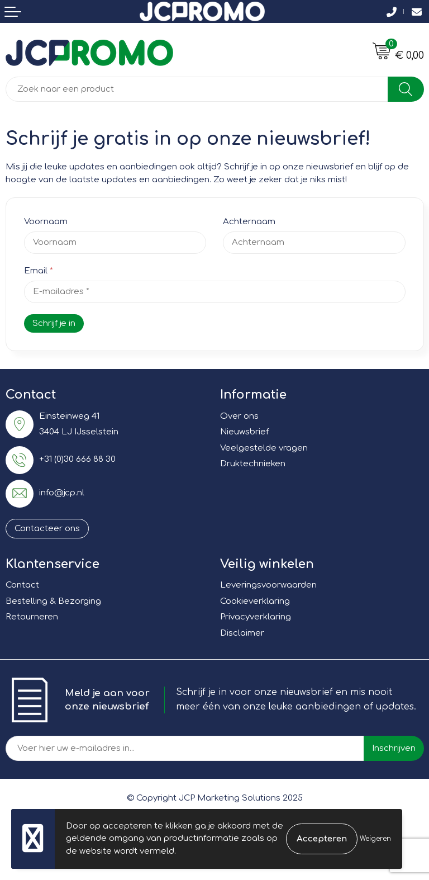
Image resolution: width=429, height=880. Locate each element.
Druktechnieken (252, 464)
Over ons (239, 416)
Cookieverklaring (255, 601)
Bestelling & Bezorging (53, 601)
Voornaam (46, 221)
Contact (22, 585)
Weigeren (375, 839)
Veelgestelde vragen (264, 448)
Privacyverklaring (255, 617)
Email (38, 271)
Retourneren (32, 617)
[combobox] (197, 89)
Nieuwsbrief (244, 432)
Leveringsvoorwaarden (268, 585)
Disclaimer (242, 633)
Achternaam (249, 221)
